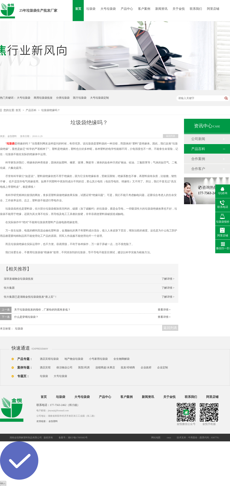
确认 (3, 483)
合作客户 (198, 169)
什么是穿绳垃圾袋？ (26, 317)
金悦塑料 (53, 421)
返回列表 (170, 136)
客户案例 (144, 8)
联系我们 (196, 8)
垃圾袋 (90, 8)
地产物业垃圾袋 (73, 358)
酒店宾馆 (45, 367)
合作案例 (198, 159)
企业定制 (162, 367)
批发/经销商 (128, 367)
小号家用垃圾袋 (98, 358)
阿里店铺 (213, 8)
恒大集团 (9, 287)
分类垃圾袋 (63, 97)
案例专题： (25, 367)
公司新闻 (198, 139)
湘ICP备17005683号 (78, 437)
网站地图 (155, 437)
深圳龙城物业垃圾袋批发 (18, 278)
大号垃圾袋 (108, 8)
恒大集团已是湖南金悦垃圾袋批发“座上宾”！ (30, 296)
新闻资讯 (161, 8)
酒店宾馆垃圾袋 (49, 358)
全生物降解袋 (121, 358)
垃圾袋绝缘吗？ (50, 110)
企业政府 (146, 367)
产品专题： (25, 359)
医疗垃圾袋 (79, 97)
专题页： (23, 376)
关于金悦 (178, 8)
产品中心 (127, 8)
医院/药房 (84, 367)
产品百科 (31, 110)
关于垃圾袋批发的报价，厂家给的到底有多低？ (42, 309)
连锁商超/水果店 (105, 367)
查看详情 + (164, 309)
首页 (78, 8)
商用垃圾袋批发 (43, 97)
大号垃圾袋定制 (99, 97)
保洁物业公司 (64, 367)
